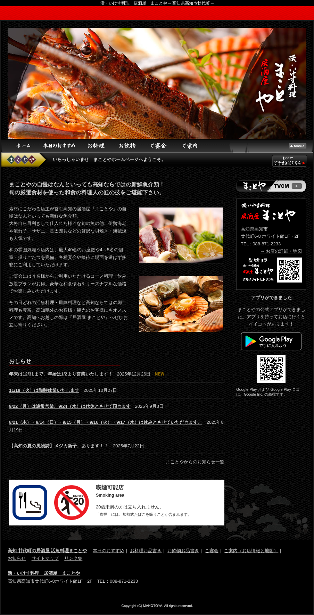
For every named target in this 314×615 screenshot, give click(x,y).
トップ (297, 146)
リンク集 (73, 558)
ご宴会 (158, 146)
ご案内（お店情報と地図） (251, 550)
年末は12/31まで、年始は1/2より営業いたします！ (61, 374)
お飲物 (127, 146)
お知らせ (17, 558)
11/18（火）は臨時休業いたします (44, 390)
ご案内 (190, 146)
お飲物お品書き (183, 550)
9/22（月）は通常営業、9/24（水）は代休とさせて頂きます (70, 406)
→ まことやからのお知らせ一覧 (192, 461)
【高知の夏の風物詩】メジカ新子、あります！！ (58, 445)
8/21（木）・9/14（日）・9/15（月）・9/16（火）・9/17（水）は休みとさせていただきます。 (105, 422)
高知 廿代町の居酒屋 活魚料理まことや (47, 550)
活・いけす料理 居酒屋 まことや (44, 573)
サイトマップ (45, 558)
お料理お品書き (146, 550)
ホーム (23, 146)
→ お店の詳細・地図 (281, 251)
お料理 (96, 146)
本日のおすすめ (60, 146)
